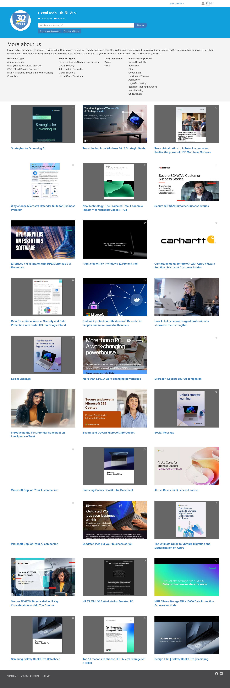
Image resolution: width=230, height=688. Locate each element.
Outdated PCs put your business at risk (107, 544)
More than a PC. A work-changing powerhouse (112, 378)
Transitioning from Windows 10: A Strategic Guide (114, 148)
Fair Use (46, 676)
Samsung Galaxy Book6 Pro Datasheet (35, 659)
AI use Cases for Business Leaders (176, 490)
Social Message (21, 378)
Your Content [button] (177, 3)
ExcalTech (47, 13)
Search (140, 25)
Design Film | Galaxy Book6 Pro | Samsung (181, 659)
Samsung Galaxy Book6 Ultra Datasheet (108, 490)
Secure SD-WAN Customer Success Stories (181, 206)
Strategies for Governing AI (28, 148)
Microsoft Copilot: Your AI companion (178, 378)
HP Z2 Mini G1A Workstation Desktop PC (108, 601)
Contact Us (12, 676)
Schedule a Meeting (72, 31)
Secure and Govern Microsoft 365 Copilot (109, 432)
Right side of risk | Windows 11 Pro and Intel (110, 263)
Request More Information (50, 31)
